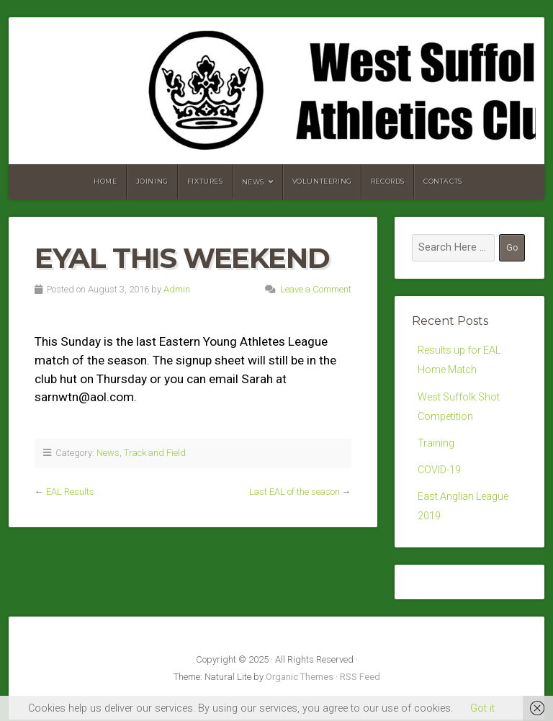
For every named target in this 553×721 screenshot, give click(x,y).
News (253, 182)
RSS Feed (360, 678)
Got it (482, 708)
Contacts (442, 181)
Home (105, 181)
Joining (152, 181)
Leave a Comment (315, 289)
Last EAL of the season (294, 491)
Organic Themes (299, 678)
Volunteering (322, 181)
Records (388, 181)
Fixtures (205, 181)
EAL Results (70, 491)
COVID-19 (439, 471)
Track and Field (155, 452)
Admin (176, 289)
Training (436, 444)
